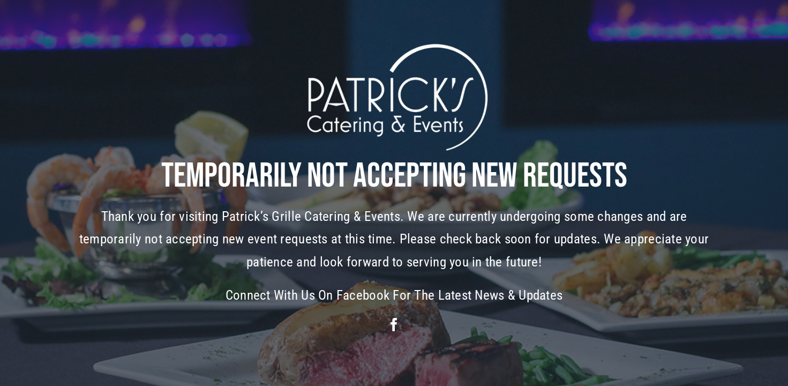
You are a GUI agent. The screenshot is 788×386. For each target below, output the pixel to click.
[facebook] (394, 324)
